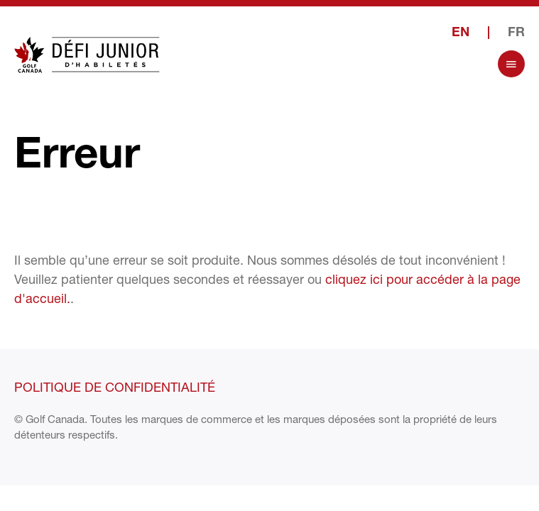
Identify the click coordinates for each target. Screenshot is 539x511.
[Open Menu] (511, 63)
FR (516, 33)
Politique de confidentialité (114, 387)
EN (460, 33)
